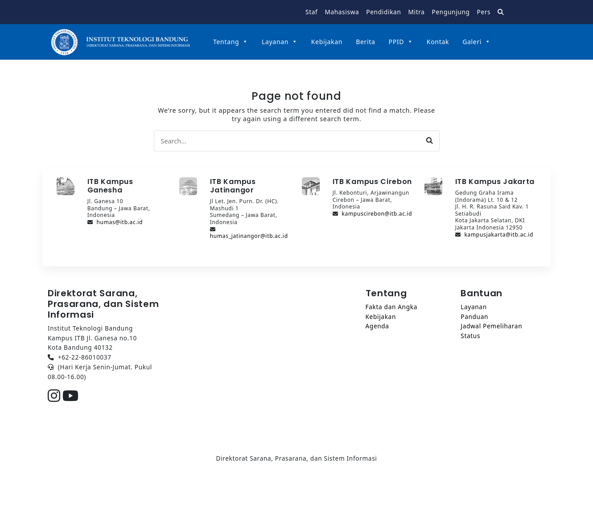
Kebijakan (326, 41)
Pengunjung (451, 12)
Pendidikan (383, 12)
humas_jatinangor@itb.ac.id (249, 236)
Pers (484, 12)
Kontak (438, 41)
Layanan (280, 42)
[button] (429, 140)
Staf (311, 12)
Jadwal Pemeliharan (491, 326)
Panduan (474, 316)
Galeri (476, 42)
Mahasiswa (342, 12)
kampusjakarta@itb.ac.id (498, 234)
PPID (401, 42)
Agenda (377, 326)
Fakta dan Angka (391, 307)
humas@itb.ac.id (119, 222)
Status (470, 335)
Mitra (416, 12)
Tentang (230, 42)
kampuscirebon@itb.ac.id (377, 213)
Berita (365, 41)
